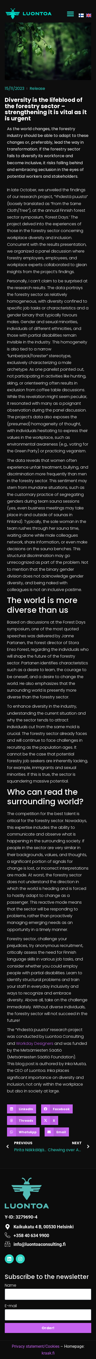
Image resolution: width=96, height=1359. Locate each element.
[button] (70, 14)
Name (10, 1285)
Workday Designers (34, 1043)
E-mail (11, 1306)
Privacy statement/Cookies (35, 1346)
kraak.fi (48, 1353)
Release (37, 88)
